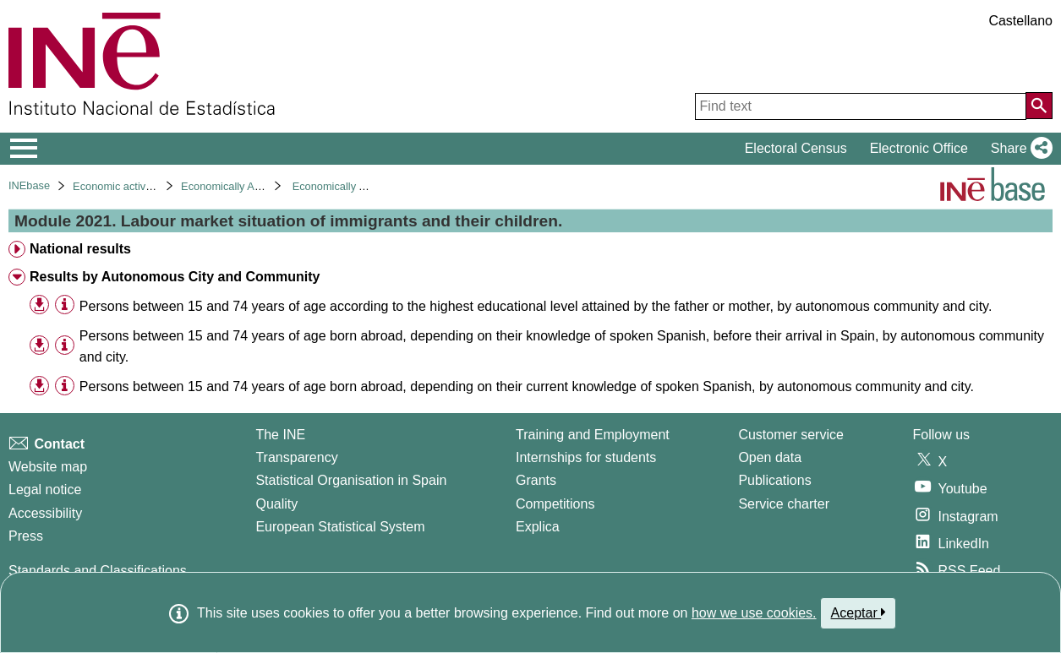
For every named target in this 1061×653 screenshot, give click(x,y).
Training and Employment (593, 434)
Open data (769, 457)
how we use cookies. (754, 613)
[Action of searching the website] (1039, 105)
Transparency (296, 457)
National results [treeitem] (80, 249)
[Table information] (64, 305)
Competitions (555, 504)
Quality (276, 504)
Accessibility (45, 513)
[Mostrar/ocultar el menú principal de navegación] (24, 148)
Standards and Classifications (97, 570)
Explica (538, 527)
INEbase (29, 185)
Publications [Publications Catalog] (774, 480)
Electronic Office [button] (919, 148)
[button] (1018, 148)
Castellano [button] (1020, 21)
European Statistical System (339, 527)
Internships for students (586, 457)
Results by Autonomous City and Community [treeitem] (175, 276)
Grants (536, 480)
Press (25, 536)
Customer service (790, 434)
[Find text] (860, 106)
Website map (47, 467)
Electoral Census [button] (796, 148)
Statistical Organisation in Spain (350, 480)
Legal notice (44, 489)
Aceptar (858, 612)
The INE (280, 434)
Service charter (783, 504)
